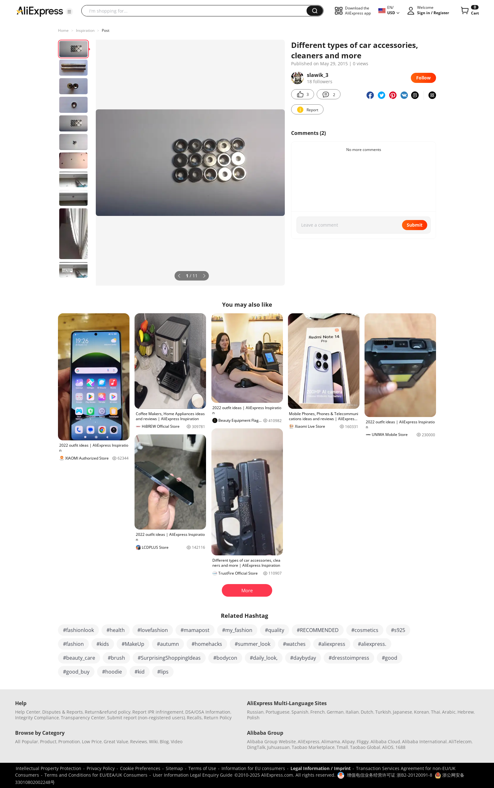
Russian (255, 712)
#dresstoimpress (349, 657)
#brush (116, 657)
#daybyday (303, 657)
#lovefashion (152, 630)
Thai (435, 712)
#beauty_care (79, 657)
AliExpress (308, 742)
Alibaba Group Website (271, 742)
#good (389, 657)
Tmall (342, 747)
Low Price (92, 742)
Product (48, 742)
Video (176, 742)
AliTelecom (460, 742)
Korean (421, 712)
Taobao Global (365, 747)
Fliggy (363, 742)
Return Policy (218, 718)
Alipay (348, 742)
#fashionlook (78, 630)
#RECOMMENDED (318, 630)
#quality (274, 630)
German (335, 712)
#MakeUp (133, 643)
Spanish (299, 712)
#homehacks (207, 643)
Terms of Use (202, 768)
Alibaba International (424, 742)
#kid (140, 671)
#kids (102, 643)
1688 (400, 747)
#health (115, 630)
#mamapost (195, 630)
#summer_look (252, 643)
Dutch (367, 712)
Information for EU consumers (253, 768)
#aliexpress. (372, 643)
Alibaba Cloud (385, 742)
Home (63, 30)
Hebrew (465, 712)
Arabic (449, 712)
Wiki (153, 742)
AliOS (387, 747)
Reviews (138, 742)
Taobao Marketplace (313, 747)
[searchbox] (196, 10)
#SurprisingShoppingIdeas (169, 657)
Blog (164, 742)
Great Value (116, 742)
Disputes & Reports (62, 712)
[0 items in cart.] (469, 11)
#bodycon (225, 657)
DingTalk (256, 747)
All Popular (26, 742)
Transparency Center (83, 718)
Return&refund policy (107, 712)
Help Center (27, 712)
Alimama (330, 742)
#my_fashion (237, 630)
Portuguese (278, 712)
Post (105, 30)
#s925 (398, 630)
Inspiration (85, 30)
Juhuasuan (278, 747)
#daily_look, (264, 657)
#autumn (168, 643)
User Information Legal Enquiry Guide (193, 775)
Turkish (383, 712)
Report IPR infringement (157, 712)
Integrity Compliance (37, 718)
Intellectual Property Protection (48, 768)
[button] (69, 11)
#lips (163, 671)
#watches (294, 643)
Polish (253, 718)
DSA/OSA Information (207, 712)
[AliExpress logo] (39, 11)
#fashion (73, 643)
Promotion (69, 742)
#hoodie (112, 671)
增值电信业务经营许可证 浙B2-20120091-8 (389, 775)
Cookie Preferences (140, 768)
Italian (352, 712)
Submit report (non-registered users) (146, 718)
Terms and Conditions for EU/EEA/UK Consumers (95, 775)
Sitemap (174, 768)
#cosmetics (364, 630)
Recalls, (195, 718)
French (317, 712)
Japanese (402, 712)
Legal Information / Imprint (320, 768)
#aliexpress (331, 643)
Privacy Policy (101, 768)
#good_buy (76, 671)
